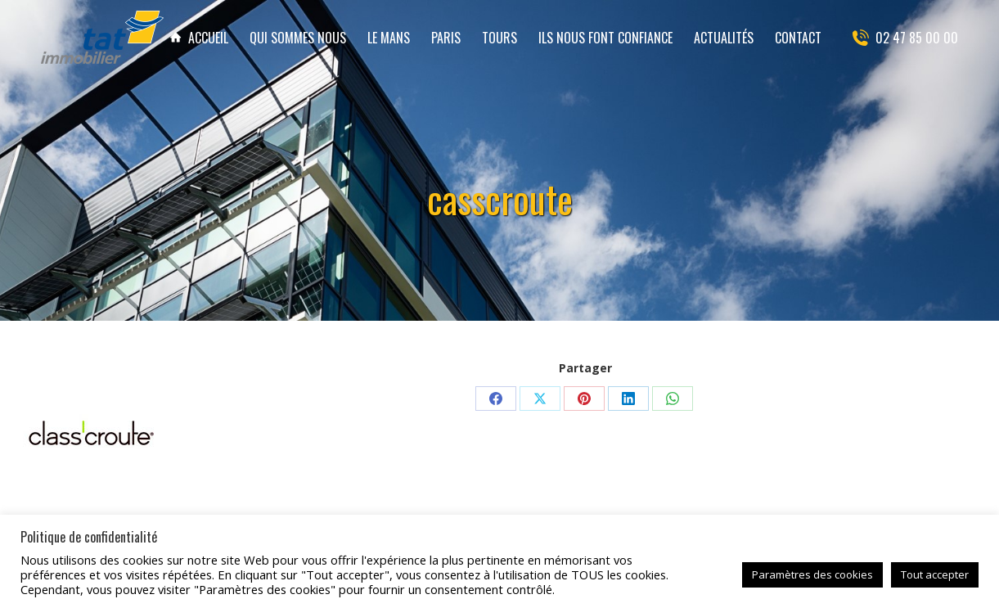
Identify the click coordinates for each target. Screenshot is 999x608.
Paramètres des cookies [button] (812, 574)
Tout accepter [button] (935, 574)
